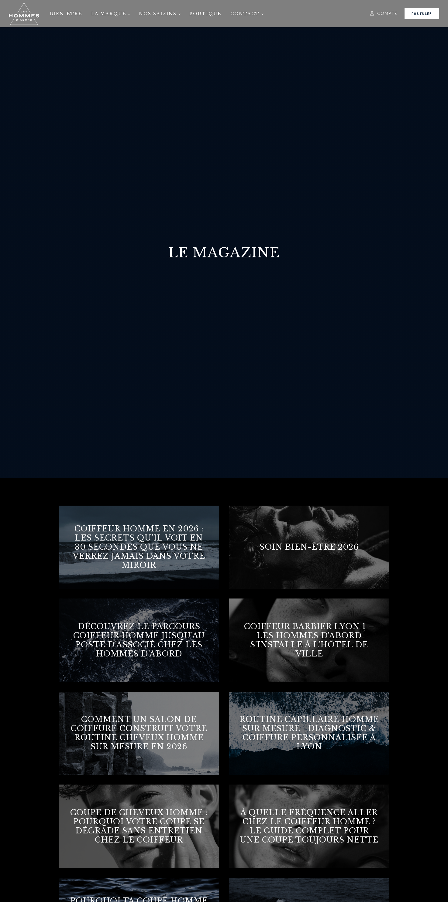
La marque (108, 13)
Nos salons (158, 13)
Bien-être (66, 13)
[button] (383, 13)
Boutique (205, 13)
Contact (245, 13)
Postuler (422, 13)
